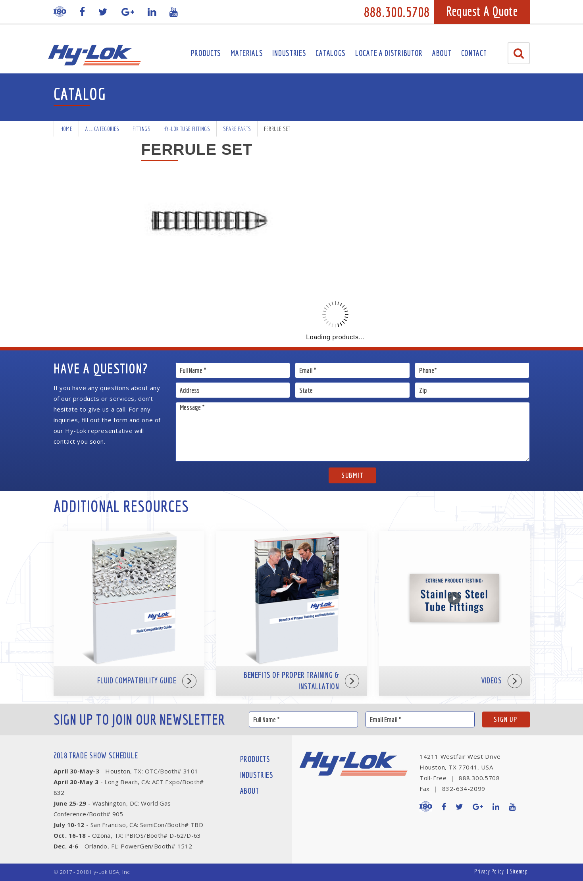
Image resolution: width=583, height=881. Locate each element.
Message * (352, 432)
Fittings (141, 128)
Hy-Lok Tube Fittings (187, 128)
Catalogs (331, 53)
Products (206, 53)
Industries (289, 53)
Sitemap (518, 871)
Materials (247, 53)
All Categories (102, 128)
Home (66, 128)
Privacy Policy (489, 871)
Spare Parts (237, 128)
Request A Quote (482, 11)
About (442, 53)
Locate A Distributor (389, 53)
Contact (474, 53)
